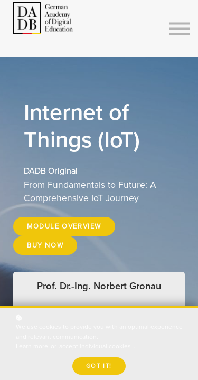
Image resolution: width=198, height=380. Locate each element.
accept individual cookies (95, 346)
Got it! (99, 366)
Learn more (32, 346)
